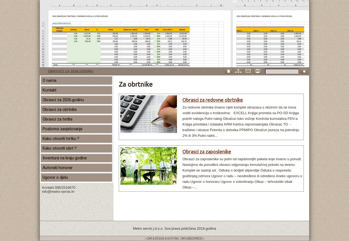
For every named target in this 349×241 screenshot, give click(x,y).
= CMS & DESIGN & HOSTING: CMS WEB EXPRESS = (174, 238)
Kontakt (49, 90)
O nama (49, 80)
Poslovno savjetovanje (62, 129)
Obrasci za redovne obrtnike (212, 100)
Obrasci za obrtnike (60, 109)
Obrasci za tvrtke (57, 119)
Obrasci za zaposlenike (206, 151)
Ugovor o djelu (55, 177)
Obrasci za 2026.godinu (70, 71)
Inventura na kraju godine (65, 158)
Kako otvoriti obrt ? (59, 148)
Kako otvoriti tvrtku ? (61, 138)
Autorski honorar (57, 167)
